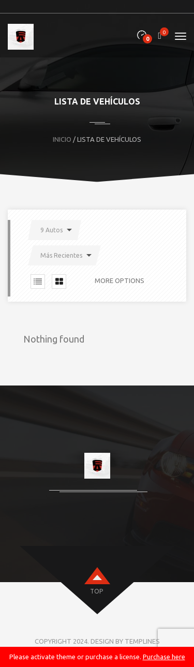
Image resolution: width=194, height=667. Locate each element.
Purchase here (164, 656)
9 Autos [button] (51, 230)
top (96, 591)
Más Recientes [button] (61, 255)
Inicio (62, 139)
